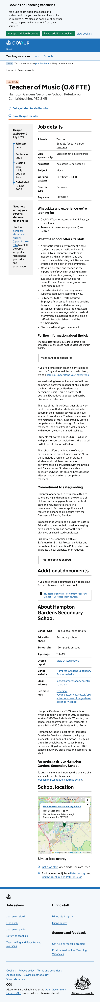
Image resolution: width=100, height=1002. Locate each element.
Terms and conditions (49, 970)
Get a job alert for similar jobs (30, 108)
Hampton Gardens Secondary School (62, 806)
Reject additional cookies (58, 33)
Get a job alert (50, 867)
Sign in (9, 49)
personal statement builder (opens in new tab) (21, 238)
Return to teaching (17, 936)
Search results (26, 70)
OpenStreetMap (75, 852)
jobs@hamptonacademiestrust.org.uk (60, 779)
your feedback (42, 63)
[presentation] (64, 825)
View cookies (84, 33)
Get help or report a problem (68, 944)
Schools (48, 56)
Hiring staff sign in (62, 916)
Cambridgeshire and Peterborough (62, 877)
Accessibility (13, 974)
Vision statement (16, 979)
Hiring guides (59, 923)
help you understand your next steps (67, 375)
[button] (64, 825)
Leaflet (55, 852)
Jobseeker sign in (16, 916)
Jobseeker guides (16, 929)
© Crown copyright (82, 993)
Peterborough (78, 873)
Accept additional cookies (23, 33)
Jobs (37, 56)
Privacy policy (26, 970)
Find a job (12, 923)
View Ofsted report (68, 660)
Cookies (11, 970)
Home (9, 70)
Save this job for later (25, 116)
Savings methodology (36, 974)
